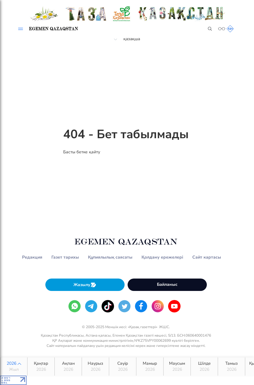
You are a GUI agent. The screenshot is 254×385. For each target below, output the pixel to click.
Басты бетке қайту (81, 152)
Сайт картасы (206, 257)
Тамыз (231, 367)
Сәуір (122, 367)
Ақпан (68, 367)
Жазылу (84, 285)
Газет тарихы (65, 257)
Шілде (204, 367)
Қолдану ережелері (162, 257)
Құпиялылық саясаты (110, 257)
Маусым (177, 367)
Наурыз (95, 367)
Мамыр (149, 367)
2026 (13, 367)
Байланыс (167, 284)
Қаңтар (41, 367)
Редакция (32, 257)
